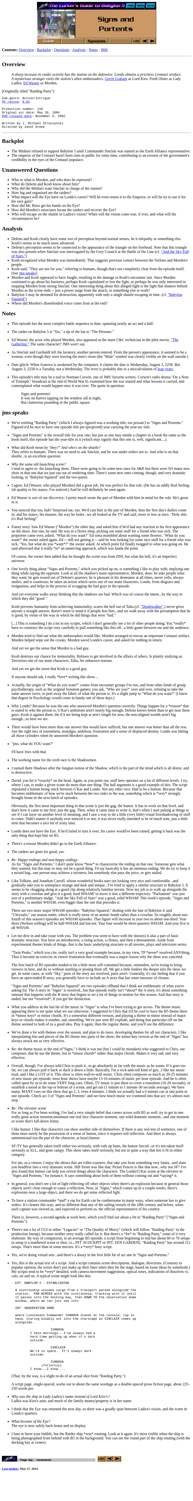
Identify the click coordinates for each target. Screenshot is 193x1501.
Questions (61, 50)
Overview (26, 50)
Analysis (79, 50)
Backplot (44, 50)
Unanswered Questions (30, 176)
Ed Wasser (31, 83)
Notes (93, 50)
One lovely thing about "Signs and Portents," (45, 575)
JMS (104, 50)
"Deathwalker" (152, 613)
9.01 (26, 103)
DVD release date (17, 120)
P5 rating (10, 103)
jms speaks (27, 280)
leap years (165, 375)
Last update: (10, 1494)
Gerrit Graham (116, 79)
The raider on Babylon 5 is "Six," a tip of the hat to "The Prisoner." (62, 338)
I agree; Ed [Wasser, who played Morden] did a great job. (55, 492)
